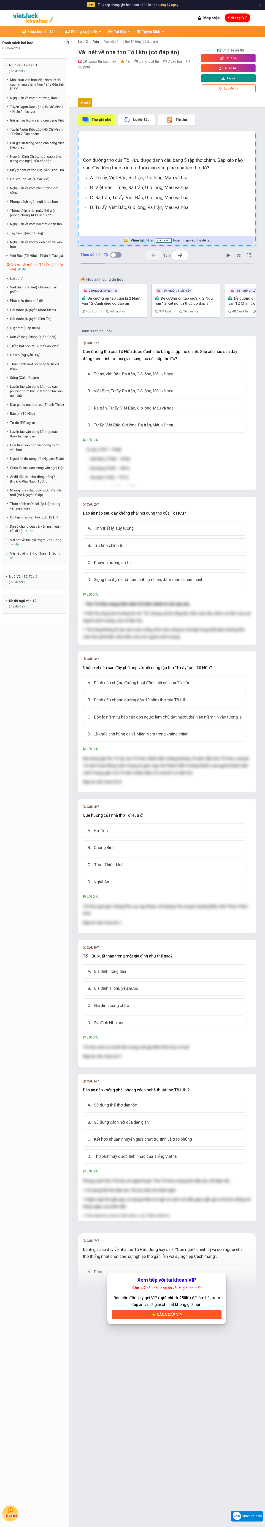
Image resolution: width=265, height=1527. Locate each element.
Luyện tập (136, 119)
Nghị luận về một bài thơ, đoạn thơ (36, 224)
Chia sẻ (228, 58)
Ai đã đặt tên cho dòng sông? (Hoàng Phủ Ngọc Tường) (32, 479)
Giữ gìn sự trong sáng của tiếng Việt (37, 120)
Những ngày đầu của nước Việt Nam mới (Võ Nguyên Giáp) (37, 492)
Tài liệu (119, 32)
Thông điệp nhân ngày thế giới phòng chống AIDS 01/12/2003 (33, 213)
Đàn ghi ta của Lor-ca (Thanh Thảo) (37, 405)
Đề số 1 (85, 103)
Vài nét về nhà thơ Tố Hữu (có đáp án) (131, 41)
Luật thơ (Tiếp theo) (25, 328)
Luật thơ (16, 278)
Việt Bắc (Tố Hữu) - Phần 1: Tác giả (36, 256)
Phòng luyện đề (83, 32)
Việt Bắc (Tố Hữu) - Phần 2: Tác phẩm (34, 289)
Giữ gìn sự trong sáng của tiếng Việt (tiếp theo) (37, 145)
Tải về (228, 78)
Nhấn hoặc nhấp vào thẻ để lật (167, 240)
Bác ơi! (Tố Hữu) (22, 414)
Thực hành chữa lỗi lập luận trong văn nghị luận (35, 506)
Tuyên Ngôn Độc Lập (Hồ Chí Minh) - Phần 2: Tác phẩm (36, 131)
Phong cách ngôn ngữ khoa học (34, 202)
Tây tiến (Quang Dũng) (26, 233)
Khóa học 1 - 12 (40, 32)
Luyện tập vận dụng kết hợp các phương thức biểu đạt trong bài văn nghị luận (36, 391)
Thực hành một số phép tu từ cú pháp (34, 366)
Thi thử (176, 119)
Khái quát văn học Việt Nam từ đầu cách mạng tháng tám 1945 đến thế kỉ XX (37, 84)
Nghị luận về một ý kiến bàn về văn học (36, 244)
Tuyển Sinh (151, 32)
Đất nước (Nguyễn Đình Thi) (30, 319)
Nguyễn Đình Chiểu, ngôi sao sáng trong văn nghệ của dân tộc (35, 159)
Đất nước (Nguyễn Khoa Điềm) (33, 310)
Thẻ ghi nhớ (96, 119)
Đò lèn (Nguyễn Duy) (25, 355)
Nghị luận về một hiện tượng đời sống (34, 190)
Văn (96, 41)
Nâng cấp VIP (167, 1399)
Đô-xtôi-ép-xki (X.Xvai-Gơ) (29, 179)
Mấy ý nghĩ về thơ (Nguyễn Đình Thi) (37, 170)
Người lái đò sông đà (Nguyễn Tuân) (37, 459)
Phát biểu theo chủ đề (26, 301)
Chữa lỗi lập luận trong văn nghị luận (37, 468)
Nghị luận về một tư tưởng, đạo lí (34, 98)
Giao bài (228, 68)
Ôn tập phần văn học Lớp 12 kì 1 (34, 517)
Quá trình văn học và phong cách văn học (34, 447)
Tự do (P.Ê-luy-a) (22, 423)
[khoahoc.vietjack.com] (33, 18)
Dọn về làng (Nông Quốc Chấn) (33, 337)
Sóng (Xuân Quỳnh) (24, 378)
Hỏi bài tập (10, 1512)
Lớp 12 (83, 41)
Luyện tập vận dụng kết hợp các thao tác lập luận (34, 434)
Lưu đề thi (228, 88)
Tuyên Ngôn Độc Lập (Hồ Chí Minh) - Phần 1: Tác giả (36, 109)
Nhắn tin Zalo (247, 1516)
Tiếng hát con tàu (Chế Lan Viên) (34, 346)
